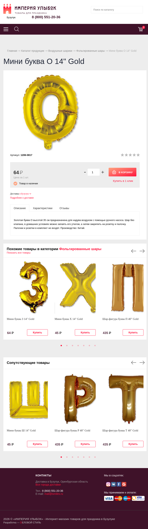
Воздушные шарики (60, 50)
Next (142, 251)
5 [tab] (83, 347)
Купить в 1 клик (123, 180)
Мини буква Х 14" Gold (69, 318)
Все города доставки (48, 484)
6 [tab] (89, 347)
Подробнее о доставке (22, 198)
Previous (133, 251)
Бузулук (11, 17)
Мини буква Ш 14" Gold (21, 430)
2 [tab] (66, 347)
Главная (12, 50)
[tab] (19, 208)
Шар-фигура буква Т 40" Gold (120, 430)
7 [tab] (94, 347)
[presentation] (19, 208)
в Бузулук (24, 193)
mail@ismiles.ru (53, 493)
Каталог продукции (32, 50)
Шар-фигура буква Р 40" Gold (72, 430)
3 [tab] (72, 347)
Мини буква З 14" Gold (20, 318)
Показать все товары (19, 252)
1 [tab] (60, 347)
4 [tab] (77, 347)
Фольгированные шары (90, 50)
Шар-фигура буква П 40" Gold (120, 318)
